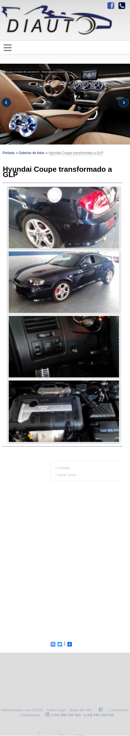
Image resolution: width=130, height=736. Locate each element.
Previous (6, 102)
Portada (8, 153)
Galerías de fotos (31, 153)
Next (124, 102)
